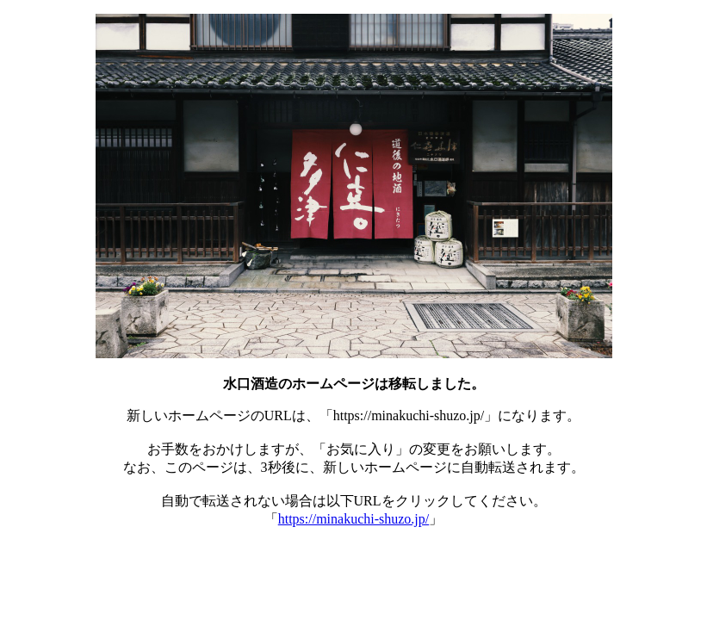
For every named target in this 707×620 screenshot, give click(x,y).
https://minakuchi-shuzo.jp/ (354, 519)
